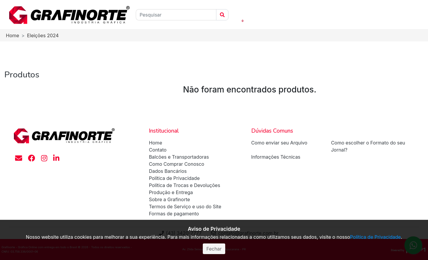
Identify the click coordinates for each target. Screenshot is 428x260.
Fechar (214, 249)
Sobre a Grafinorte (169, 199)
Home (12, 35)
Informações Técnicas (275, 157)
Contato (157, 150)
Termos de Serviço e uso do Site (185, 206)
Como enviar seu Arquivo (279, 143)
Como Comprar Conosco (176, 164)
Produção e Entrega (171, 192)
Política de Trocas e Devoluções (184, 185)
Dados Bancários (168, 171)
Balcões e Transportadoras (179, 157)
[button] (233, 15)
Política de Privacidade (174, 178)
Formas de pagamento (174, 214)
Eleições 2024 (42, 35)
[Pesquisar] (176, 14)
